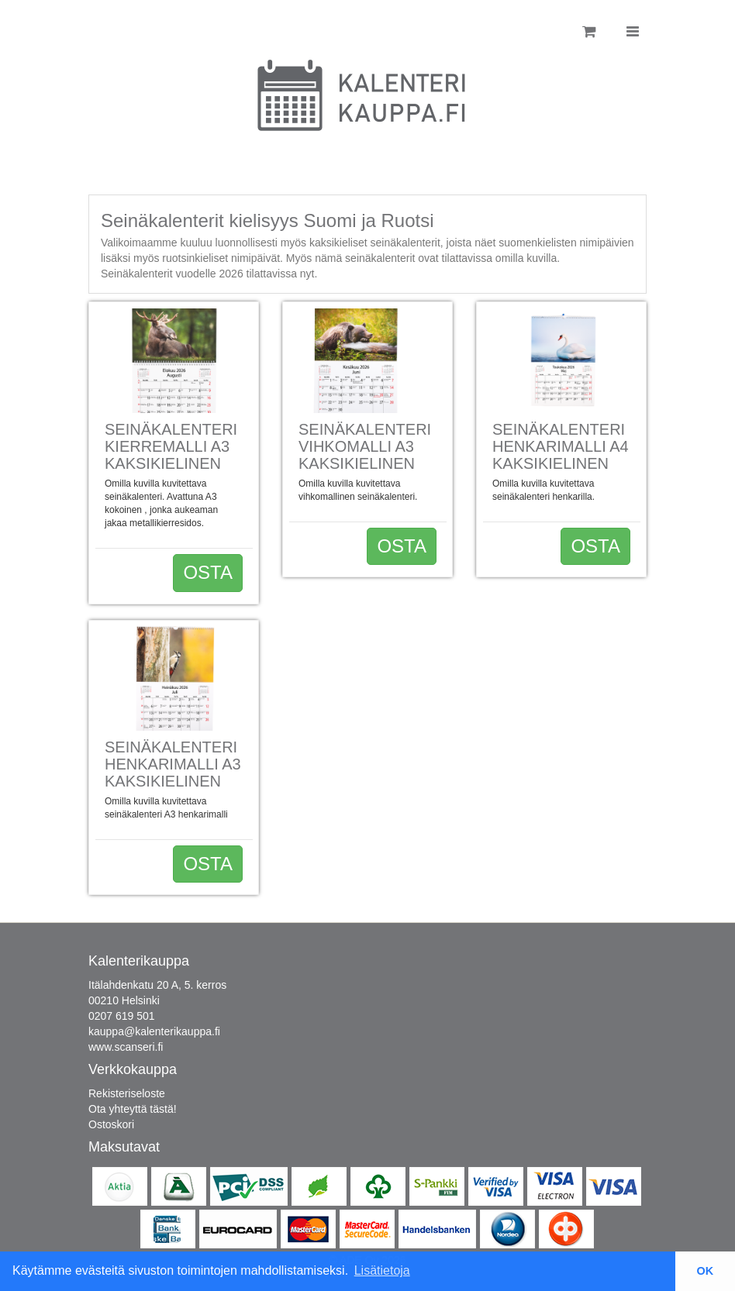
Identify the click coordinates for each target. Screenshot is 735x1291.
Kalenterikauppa (138, 961)
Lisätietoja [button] (382, 1270)
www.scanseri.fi (125, 1047)
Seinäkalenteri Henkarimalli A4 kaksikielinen (560, 446)
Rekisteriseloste (126, 1093)
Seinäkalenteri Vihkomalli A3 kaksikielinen (364, 446)
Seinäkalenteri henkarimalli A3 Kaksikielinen (173, 764)
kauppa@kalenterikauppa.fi (154, 1031)
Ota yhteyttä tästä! (132, 1109)
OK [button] (705, 1271)
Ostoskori (111, 1124)
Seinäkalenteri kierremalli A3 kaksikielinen (171, 446)
